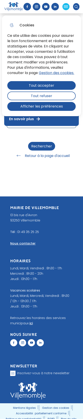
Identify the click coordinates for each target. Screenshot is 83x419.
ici (31, 323)
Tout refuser (41, 95)
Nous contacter (23, 243)
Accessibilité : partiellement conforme (41, 413)
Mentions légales (24, 408)
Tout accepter (41, 85)
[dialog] (41, 66)
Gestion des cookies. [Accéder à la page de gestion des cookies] (56, 72)
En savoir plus (25, 119)
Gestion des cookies (55, 408)
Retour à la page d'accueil (42, 156)
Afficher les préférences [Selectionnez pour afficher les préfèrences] (41, 106)
